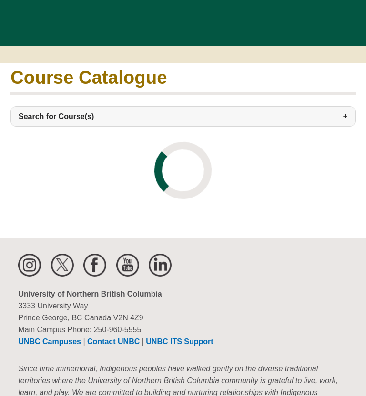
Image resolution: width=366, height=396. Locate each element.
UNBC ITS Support (179, 341)
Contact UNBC (113, 341)
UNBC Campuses (49, 341)
